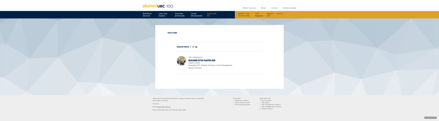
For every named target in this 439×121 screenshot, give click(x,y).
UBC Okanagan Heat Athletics (272, 106)
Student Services (267, 109)
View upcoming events (242, 104)
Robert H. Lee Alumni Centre (244, 15)
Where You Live (249, 8)
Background (430, 117)
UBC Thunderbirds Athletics (271, 104)
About (263, 8)
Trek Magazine (259, 15)
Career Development (196, 15)
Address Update (289, 8)
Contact (274, 8)
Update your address (242, 100)
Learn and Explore (163, 15)
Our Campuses (267, 100)
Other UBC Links (265, 98)
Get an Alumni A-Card (242, 102)
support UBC (270, 15)
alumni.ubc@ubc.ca (163, 107)
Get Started (236, 98)
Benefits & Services (147, 15)
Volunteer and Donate (180, 15)
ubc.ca (279, 14)
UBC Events (265, 102)
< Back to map (172, 33)
